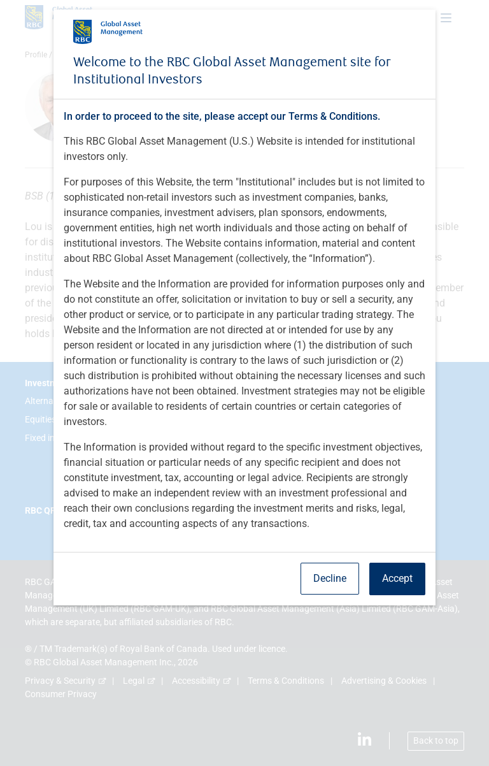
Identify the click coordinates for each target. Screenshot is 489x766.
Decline (329, 578)
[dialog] (244, 383)
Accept (397, 578)
